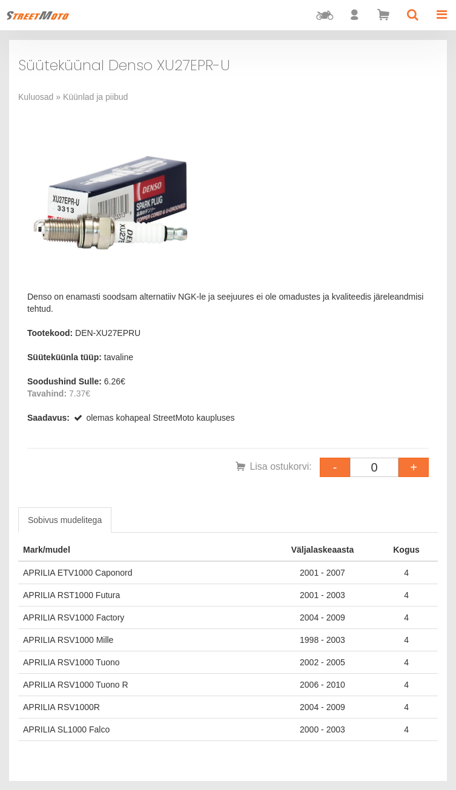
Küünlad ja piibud (95, 97)
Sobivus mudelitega (65, 520)
